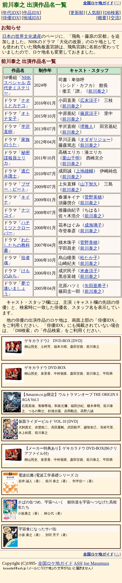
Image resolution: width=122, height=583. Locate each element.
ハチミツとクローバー (17, 227)
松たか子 (89, 257)
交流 (115, 17)
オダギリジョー (95, 139)
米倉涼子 (89, 270)
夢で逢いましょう (17, 288)
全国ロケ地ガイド (55, 563)
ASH (78, 563)
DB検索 (111, 12)
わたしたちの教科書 (17, 244)
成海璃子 (93, 225)
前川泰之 (97, 91)
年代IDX (11, 12)
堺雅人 (86, 126)
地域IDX (31, 17)
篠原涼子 (89, 113)
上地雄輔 (84, 171)
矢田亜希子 (95, 285)
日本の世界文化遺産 (21, 36)
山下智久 (89, 184)
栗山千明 (71, 158)
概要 (102, 17)
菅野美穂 (93, 197)
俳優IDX (11, 17)
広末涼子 (89, 100)
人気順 (94, 12)
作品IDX (31, 12)
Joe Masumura (96, 563)
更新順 (76, 12)
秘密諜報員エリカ (17, 157)
